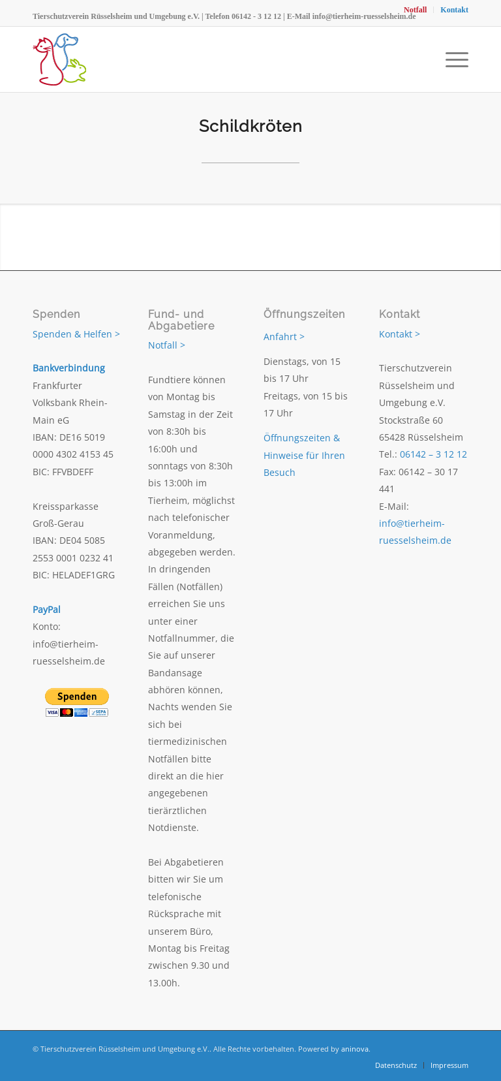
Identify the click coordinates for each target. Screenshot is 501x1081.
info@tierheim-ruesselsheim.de (364, 16)
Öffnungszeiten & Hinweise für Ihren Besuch (304, 454)
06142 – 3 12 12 (433, 454)
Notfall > (166, 345)
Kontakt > (399, 334)
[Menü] (453, 59)
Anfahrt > (284, 336)
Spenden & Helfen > (76, 334)
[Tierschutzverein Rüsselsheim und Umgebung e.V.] (59, 59)
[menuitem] (415, 10)
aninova (355, 1049)
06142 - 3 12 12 (256, 16)
